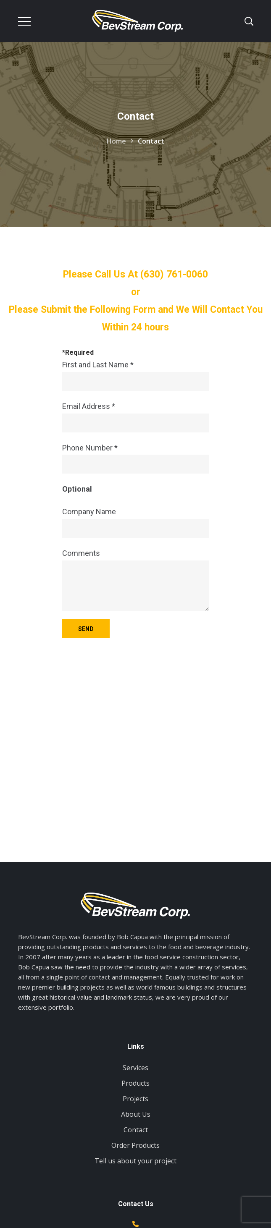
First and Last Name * (135, 375)
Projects (135, 1098)
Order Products (135, 1145)
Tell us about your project (135, 1160)
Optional (77, 488)
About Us (135, 1114)
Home (116, 141)
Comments (135, 580)
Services (135, 1067)
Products (135, 1083)
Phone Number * (135, 458)
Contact (136, 1129)
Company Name (135, 522)
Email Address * (135, 417)
